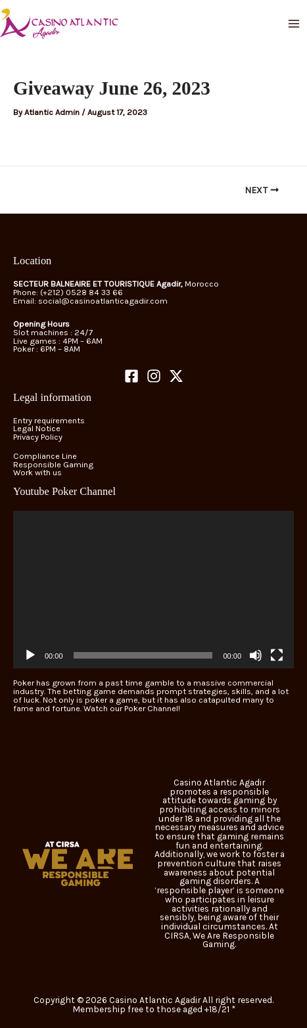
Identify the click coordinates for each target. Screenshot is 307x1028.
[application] (153, 589)
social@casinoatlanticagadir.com (103, 301)
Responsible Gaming (53, 464)
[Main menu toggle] (294, 23)
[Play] (30, 655)
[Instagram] (154, 376)
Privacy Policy (37, 437)
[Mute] (255, 655)
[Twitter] (176, 376)
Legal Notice (36, 428)
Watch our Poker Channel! (131, 708)
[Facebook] (131, 376)
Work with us (37, 472)
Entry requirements (49, 420)
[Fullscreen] (276, 655)
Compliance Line (45, 456)
